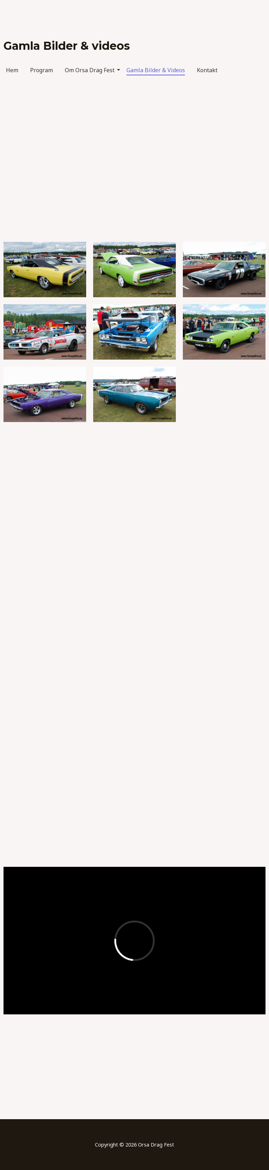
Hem (12, 70)
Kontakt (207, 70)
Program (41, 70)
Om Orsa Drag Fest (91, 70)
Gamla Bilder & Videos (155, 70)
